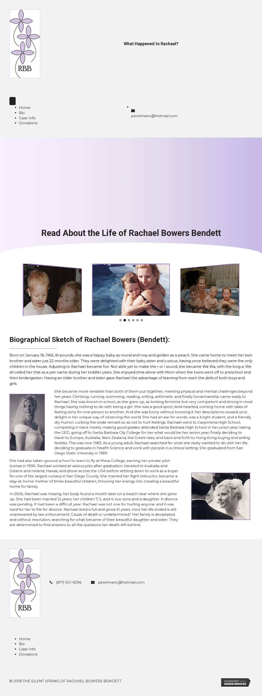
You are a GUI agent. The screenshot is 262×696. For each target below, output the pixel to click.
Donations (28, 123)
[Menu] (12, 101)
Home (24, 107)
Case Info (27, 118)
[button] (120, 320)
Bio (22, 113)
